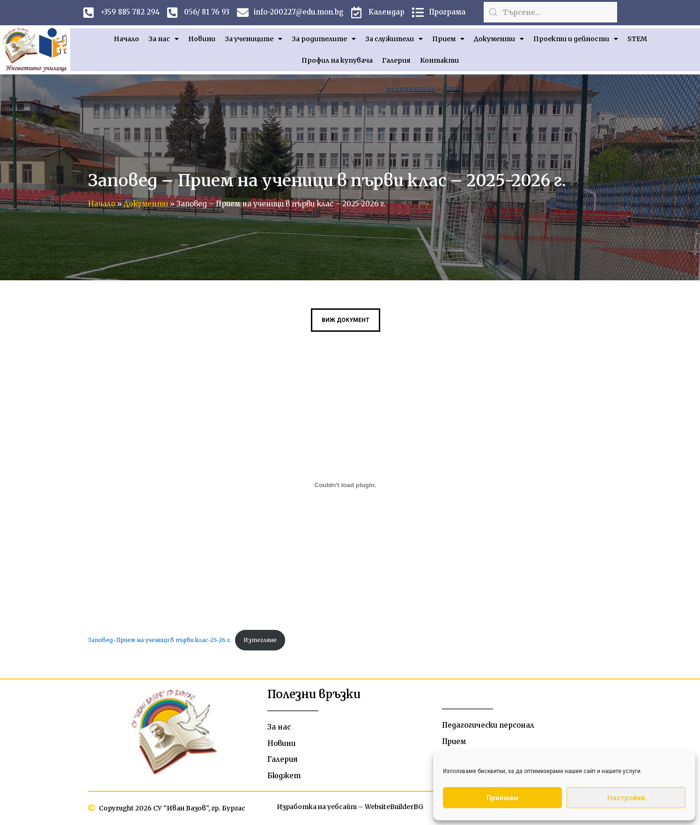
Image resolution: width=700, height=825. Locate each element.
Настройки (626, 798)
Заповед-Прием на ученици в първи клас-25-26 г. (159, 639)
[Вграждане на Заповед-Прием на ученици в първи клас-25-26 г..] (345, 485)
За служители (394, 39)
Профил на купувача (337, 60)
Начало (126, 39)
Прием (448, 39)
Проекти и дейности (575, 39)
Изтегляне (260, 639)
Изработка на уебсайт (316, 807)
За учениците (253, 39)
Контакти (439, 60)
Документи (499, 39)
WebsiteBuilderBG (395, 807)
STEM (637, 39)
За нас (163, 39)
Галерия (396, 60)
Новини (201, 39)
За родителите (324, 39)
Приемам (502, 798)
